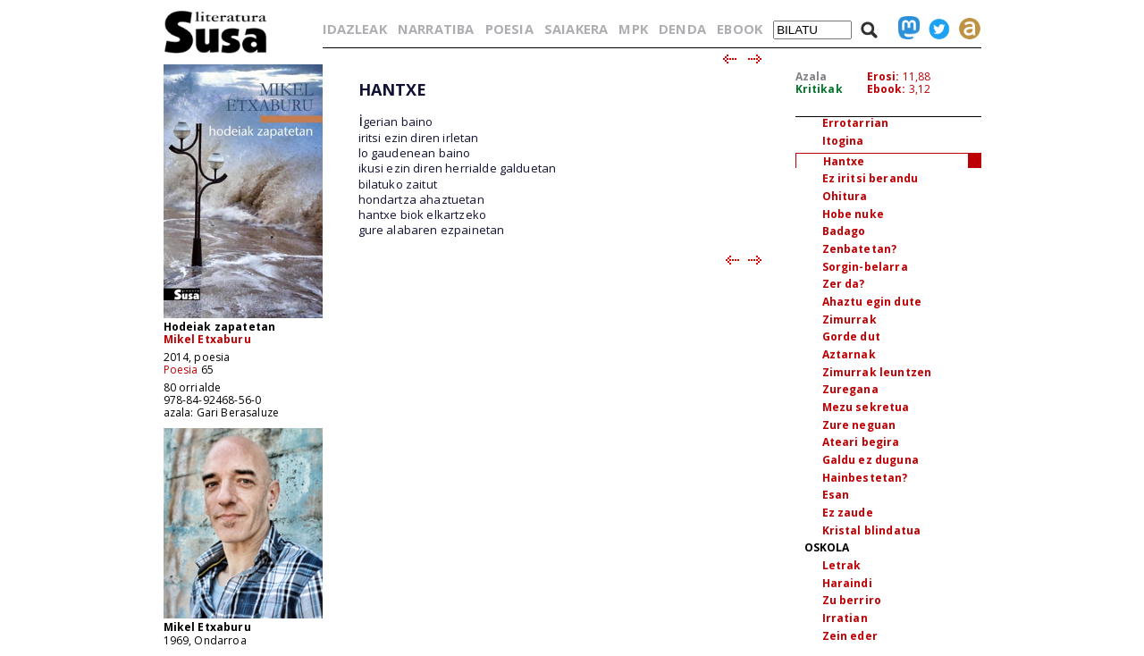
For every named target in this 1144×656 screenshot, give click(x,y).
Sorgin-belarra (865, 266)
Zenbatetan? (859, 249)
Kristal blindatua (871, 530)
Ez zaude (847, 512)
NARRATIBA (436, 29)
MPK (632, 29)
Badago (844, 231)
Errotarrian (855, 122)
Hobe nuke (853, 214)
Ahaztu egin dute (872, 301)
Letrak (842, 565)
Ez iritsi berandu (870, 178)
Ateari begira (861, 442)
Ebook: (886, 89)
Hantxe (844, 161)
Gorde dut (851, 336)
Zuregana (850, 389)
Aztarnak (849, 354)
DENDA (682, 29)
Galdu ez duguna (870, 459)
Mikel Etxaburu (207, 339)
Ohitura (845, 196)
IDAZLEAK (355, 29)
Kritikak (819, 89)
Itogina (843, 140)
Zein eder (850, 635)
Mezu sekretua (866, 407)
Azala (811, 76)
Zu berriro (852, 600)
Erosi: (883, 76)
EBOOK (739, 29)
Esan (836, 494)
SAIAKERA (576, 29)
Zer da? (843, 283)
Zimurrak (849, 319)
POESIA (509, 29)
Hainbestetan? (865, 477)
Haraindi (847, 583)
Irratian (845, 618)
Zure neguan (859, 425)
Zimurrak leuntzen (877, 372)
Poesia (181, 369)
